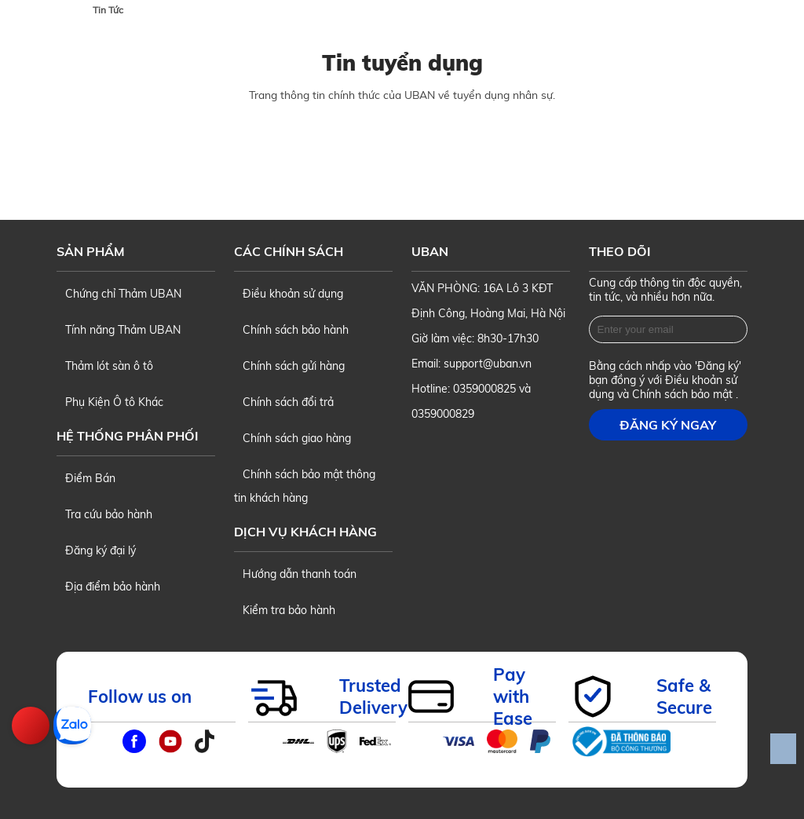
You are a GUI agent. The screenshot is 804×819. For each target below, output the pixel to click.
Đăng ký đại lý (96, 550)
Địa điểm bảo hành (108, 587)
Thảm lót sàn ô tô (105, 366)
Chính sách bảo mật (684, 394)
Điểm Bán (86, 478)
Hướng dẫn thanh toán (295, 574)
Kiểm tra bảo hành (284, 610)
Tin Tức (108, 10)
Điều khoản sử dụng (288, 294)
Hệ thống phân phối (128, 436)
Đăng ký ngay (667, 425)
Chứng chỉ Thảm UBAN (119, 294)
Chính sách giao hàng (292, 438)
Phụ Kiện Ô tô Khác (110, 402)
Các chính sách (288, 251)
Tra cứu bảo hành (104, 514)
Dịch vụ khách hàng (305, 531)
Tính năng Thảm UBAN (119, 330)
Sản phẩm (91, 251)
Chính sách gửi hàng (289, 366)
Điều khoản (695, 380)
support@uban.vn (488, 363)
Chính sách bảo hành (291, 330)
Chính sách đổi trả (284, 402)
